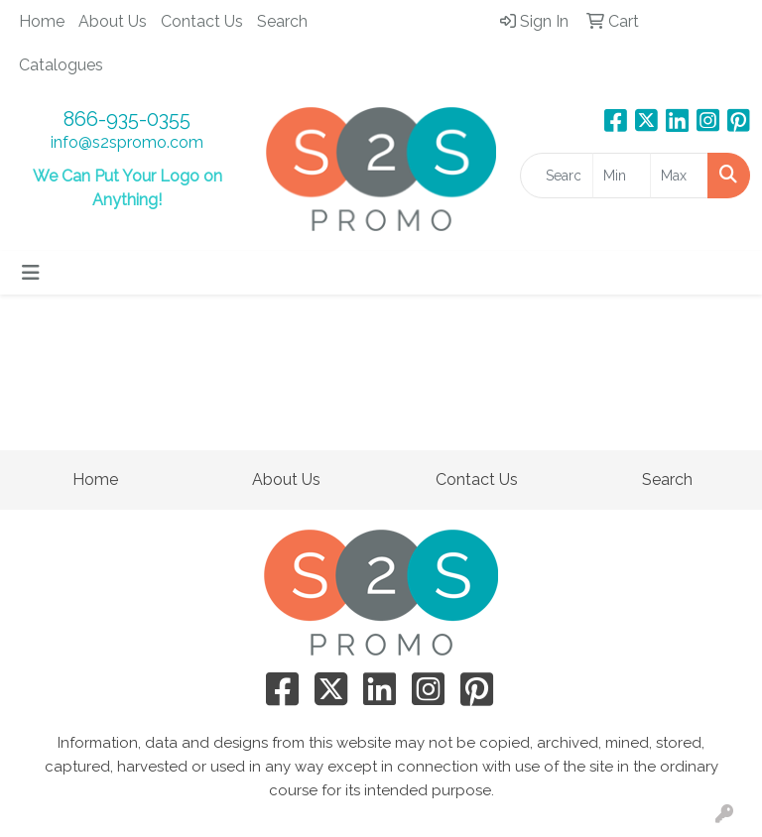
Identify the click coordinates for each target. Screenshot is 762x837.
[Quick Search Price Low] (621, 175)
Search (282, 21)
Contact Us (202, 21)
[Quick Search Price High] (679, 175)
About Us (112, 21)
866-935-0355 (127, 119)
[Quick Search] (556, 175)
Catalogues (61, 65)
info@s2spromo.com (127, 142)
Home (41, 21)
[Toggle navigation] (31, 273)
